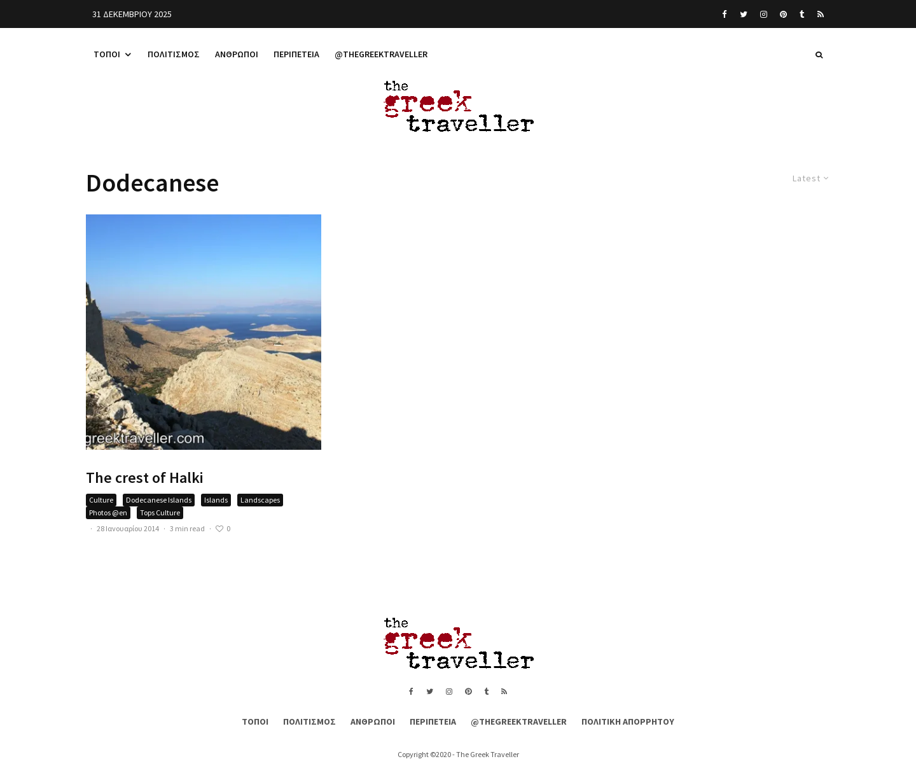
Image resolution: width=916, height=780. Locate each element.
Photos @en (108, 512)
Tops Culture (160, 512)
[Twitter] (743, 14)
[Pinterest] (783, 14)
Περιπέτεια (296, 54)
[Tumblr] (802, 14)
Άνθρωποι (236, 54)
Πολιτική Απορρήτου (627, 721)
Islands (216, 500)
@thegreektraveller (381, 54)
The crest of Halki (144, 478)
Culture (101, 500)
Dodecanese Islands (158, 500)
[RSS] (820, 14)
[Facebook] (724, 14)
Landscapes (260, 500)
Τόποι (107, 54)
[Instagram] (764, 14)
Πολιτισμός (174, 54)
